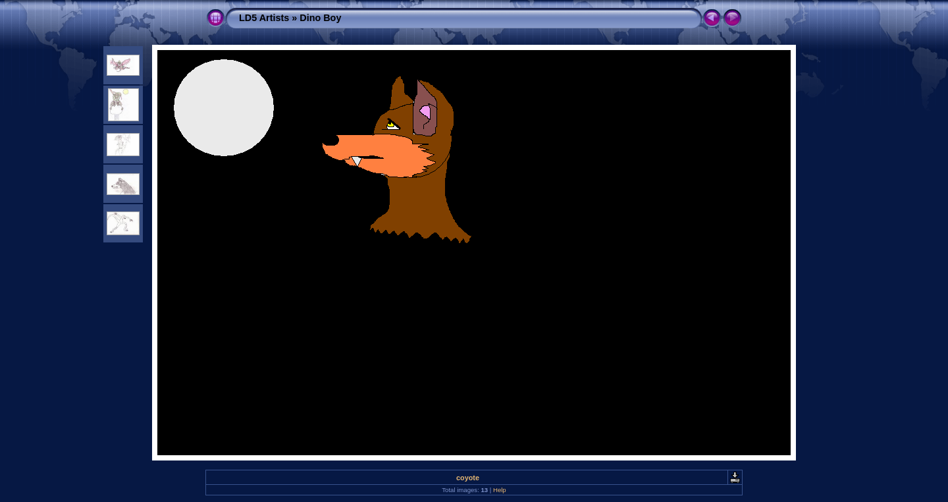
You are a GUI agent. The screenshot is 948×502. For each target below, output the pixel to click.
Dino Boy (320, 18)
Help (499, 489)
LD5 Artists (264, 18)
